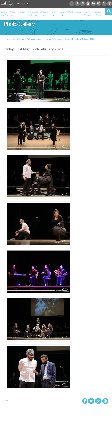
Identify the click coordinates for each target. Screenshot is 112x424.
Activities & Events (33, 39)
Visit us (12, 14)
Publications (74, 12)
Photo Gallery (87, 14)
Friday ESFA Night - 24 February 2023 (79, 39)
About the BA (4, 14)
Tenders (21, 12)
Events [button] (62, 13)
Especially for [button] (98, 14)
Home (8, 39)
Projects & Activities (32, 14)
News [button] (53, 13)
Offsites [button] (44, 13)
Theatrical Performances (52, 39)
